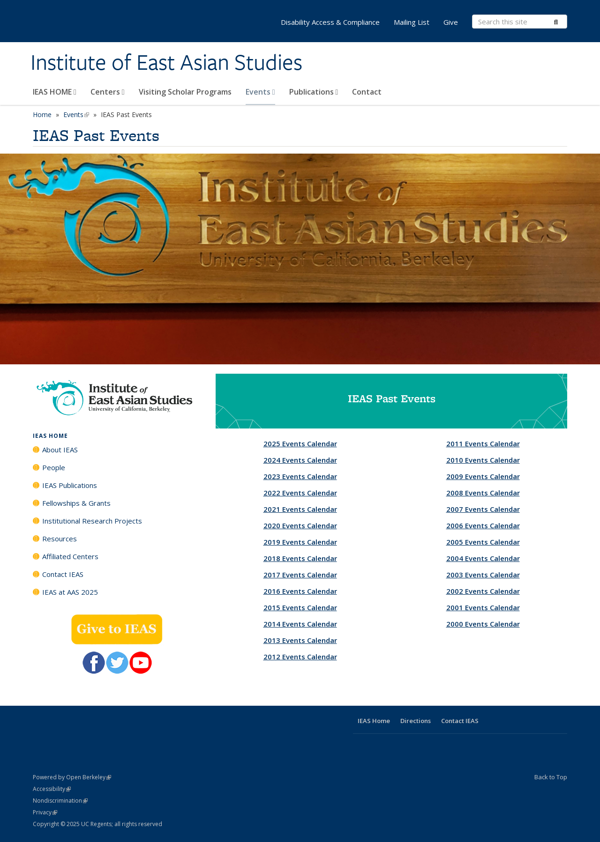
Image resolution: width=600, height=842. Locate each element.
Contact (367, 92)
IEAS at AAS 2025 (70, 592)
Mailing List (411, 22)
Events (260, 92)
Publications (313, 92)
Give (450, 22)
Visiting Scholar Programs (185, 92)
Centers (107, 92)
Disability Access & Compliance (330, 22)
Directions (415, 720)
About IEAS (60, 449)
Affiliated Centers (70, 556)
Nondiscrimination (60, 801)
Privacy (45, 812)
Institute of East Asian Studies (166, 62)
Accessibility (52, 789)
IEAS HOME (54, 92)
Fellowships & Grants (76, 503)
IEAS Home (374, 720)
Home (42, 114)
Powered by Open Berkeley (72, 777)
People (53, 467)
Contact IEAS (62, 574)
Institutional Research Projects (92, 520)
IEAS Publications (69, 485)
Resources (59, 538)
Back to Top (550, 777)
